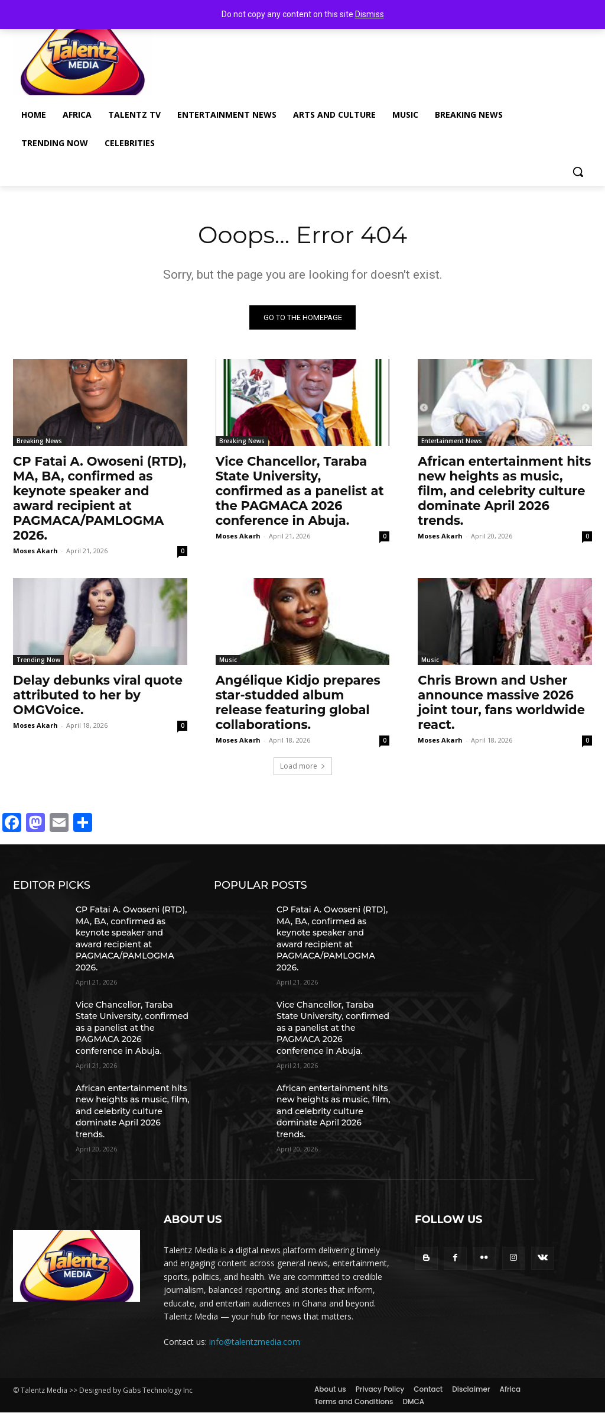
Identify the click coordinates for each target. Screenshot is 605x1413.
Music (228, 660)
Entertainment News (451, 441)
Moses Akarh (35, 551)
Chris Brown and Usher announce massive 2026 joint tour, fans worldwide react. (501, 702)
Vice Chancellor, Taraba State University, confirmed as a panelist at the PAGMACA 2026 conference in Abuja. (300, 491)
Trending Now (38, 660)
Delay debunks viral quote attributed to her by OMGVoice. (98, 695)
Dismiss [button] (369, 14)
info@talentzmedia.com (254, 1341)
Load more (303, 766)
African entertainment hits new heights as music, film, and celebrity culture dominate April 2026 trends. (504, 491)
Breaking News (39, 441)
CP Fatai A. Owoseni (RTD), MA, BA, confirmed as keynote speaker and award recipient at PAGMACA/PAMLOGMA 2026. (99, 498)
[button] (578, 171)
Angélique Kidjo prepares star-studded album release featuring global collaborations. (298, 702)
